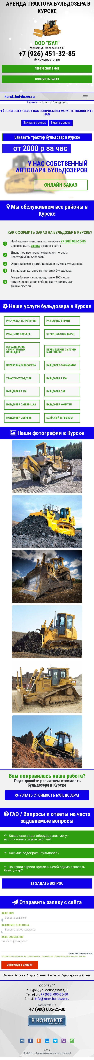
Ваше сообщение (12, 937)
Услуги (31, 975)
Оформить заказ (47, 79)
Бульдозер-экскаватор (61, 365)
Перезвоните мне (47, 68)
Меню (85, 95)
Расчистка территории (21, 320)
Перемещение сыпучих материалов (61, 351)
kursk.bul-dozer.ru (20, 96)
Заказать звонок (35, 122)
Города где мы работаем (75, 975)
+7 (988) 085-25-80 (73, 241)
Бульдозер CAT (55, 391)
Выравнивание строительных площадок (15, 350)
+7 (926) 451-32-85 (47, 54)
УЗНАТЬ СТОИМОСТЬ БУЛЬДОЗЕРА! (47, 795)
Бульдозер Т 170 (16, 391)
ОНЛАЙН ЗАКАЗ (60, 185)
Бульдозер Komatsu (59, 404)
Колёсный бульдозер (60, 417)
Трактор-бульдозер (19, 378)
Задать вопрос (60, 122)
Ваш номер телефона (15, 925)
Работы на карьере (18, 334)
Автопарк (20, 975)
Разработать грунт (58, 320)
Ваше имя (7, 913)
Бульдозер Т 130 (56, 378)
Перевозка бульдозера (21, 365)
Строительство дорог (60, 334)
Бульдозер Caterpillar (21, 404)
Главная (8, 975)
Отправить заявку (20, 965)
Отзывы (41, 975)
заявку (35, 245)
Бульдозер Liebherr (18, 417)
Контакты (54, 975)
